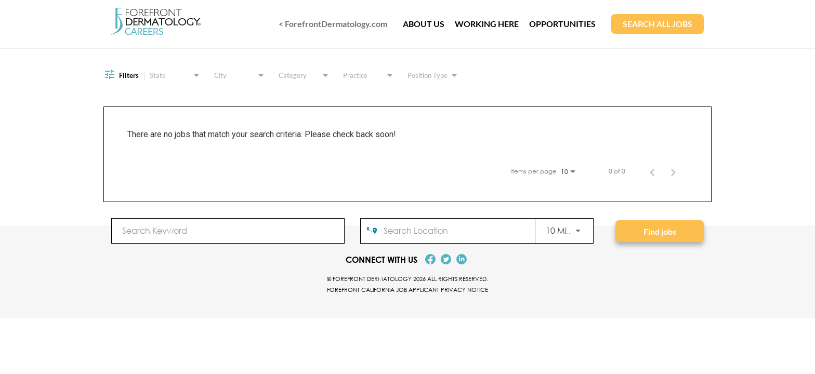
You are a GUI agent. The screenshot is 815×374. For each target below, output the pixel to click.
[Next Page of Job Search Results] (673, 171)
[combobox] (228, 230)
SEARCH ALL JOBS (657, 24)
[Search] (659, 231)
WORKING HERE (487, 24)
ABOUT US (423, 24)
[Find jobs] (659, 231)
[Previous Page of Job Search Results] (652, 171)
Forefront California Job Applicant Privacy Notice (407, 289)
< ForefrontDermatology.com (333, 24)
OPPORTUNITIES (562, 24)
